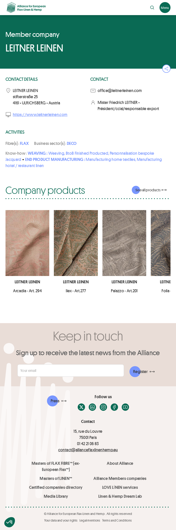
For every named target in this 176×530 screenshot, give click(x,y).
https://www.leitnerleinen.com (40, 114)
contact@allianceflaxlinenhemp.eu (88, 449)
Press (55, 400)
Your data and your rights (61, 520)
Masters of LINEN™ (56, 478)
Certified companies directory (55, 487)
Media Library (56, 496)
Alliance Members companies (120, 478)
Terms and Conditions (117, 520)
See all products (147, 189)
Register (140, 371)
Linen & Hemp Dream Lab (120, 496)
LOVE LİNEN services (120, 487)
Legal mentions (90, 520)
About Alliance (120, 463)
